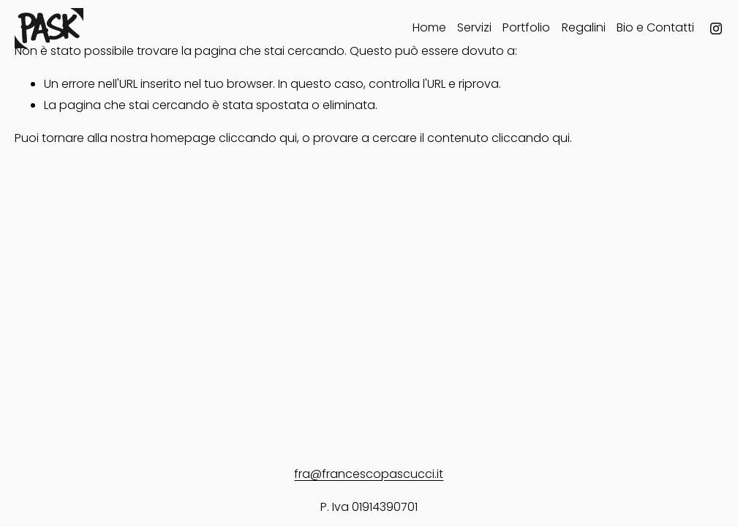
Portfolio (526, 27)
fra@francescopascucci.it (368, 474)
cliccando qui (258, 138)
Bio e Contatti (655, 27)
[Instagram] (716, 28)
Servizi (474, 27)
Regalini (584, 27)
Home (429, 27)
